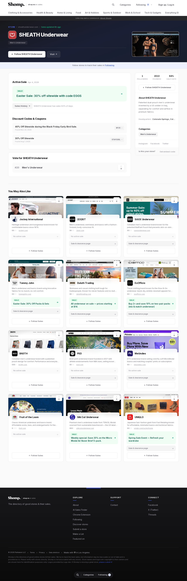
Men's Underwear (18, 43)
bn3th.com (23, 365)
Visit (53, 54)
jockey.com (23, 230)
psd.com (79, 365)
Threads (152, 514)
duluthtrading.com (83, 294)
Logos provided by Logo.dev (59, 562)
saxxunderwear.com (142, 230)
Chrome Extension (81, 514)
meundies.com (140, 365)
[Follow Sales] (26, 54)
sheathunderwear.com (28, 27)
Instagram (143, 143)
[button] (144, 4)
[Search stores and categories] (113, 4)
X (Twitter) (153, 510)
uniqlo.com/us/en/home (143, 428)
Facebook (155, 143)
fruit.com (22, 428)
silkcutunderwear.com (85, 428)
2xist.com (80, 230)
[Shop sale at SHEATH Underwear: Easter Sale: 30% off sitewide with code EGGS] (69, 93)
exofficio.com (139, 294)
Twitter (165, 143)
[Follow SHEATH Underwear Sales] (157, 87)
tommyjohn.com (25, 294)
